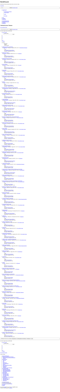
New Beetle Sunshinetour (6, 371)
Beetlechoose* (7, 172)
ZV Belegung (4, 256)
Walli (4, 228)
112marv (5, 187)
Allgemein (20, 53)
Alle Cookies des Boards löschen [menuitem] (7, 383)
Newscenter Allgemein (6, 378)
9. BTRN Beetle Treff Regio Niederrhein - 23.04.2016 (10, 297)
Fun (18, 82)
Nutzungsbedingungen (5, 21)
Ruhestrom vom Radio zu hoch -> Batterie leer (9, 186)
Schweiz (4, 364)
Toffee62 (5, 199)
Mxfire (6, 143)
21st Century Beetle (22, 146)
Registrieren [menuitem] (4, 19)
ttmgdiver (5, 59)
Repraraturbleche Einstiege (6, 93)
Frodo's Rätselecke (5, 363)
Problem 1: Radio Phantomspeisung (7, 332)
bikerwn (5, 135)
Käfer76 (5, 251)
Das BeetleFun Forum (5, 20)
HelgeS (5, 117)
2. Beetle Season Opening (6, 163)
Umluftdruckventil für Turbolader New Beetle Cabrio (10, 320)
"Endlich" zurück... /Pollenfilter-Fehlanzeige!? (9, 239)
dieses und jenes (4, 359)
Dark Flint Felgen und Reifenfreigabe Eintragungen (10, 87)
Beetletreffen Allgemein (23, 47)
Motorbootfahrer (6, 327)
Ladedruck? (4, 215)
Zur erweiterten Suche (3, 27)
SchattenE (6, 178)
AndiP (4, 94)
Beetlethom (5, 146)
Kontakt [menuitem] (3, 385)
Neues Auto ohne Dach (5, 192)
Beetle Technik (4, 372)
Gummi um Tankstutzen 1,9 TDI (7, 221)
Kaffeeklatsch (20, 251)
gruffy (4, 263)
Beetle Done (5, 210)
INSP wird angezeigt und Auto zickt (7, 122)
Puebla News (21, 304)
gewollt (5, 65)
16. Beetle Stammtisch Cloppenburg (7, 198)
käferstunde (5, 129)
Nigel (4, 333)
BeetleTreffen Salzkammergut (6, 291)
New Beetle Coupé (23, 76)
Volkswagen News (5, 379)
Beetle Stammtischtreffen (23, 199)
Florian (5, 269)
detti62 (6, 207)
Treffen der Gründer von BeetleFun (7, 46)
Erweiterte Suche (14, 7)
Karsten (6, 73)
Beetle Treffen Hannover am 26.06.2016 (8, 274)
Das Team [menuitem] (3, 384)
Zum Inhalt (2, 5)
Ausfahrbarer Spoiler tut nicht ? (7, 140)
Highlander (5, 47)
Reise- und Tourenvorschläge (20, 280)
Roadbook (5, 76)
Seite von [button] (4, 32)
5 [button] (2, 38)
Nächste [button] (3, 41)
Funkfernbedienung (5, 99)
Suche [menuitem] (5, 14)
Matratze (3, 81)
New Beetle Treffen (5, 368)
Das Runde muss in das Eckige (7, 367)
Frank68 (5, 164)
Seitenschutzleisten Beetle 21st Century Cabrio (9, 151)
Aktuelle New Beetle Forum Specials (7, 356)
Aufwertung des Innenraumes (6, 233)
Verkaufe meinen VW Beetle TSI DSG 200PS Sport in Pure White (12, 169)
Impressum (4, 23)
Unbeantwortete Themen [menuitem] (8, 11)
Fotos (3, 361)
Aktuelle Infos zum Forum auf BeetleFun (9, 357)
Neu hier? (19, 65)
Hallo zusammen (4, 64)
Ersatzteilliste (4, 70)
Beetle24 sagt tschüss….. (6, 52)
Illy (4, 257)
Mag (4, 298)
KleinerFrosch (6, 158)
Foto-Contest (5, 362)
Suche (11, 7)
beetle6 (5, 292)
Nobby (5, 321)
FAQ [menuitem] (3, 17)
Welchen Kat (4, 227)
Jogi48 (5, 181)
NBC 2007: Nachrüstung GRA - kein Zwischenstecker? (10, 116)
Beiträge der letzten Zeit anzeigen (9, 338)
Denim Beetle (4, 303)
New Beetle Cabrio (23, 59)
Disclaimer (4, 22)
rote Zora (5, 304)
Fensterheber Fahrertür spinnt (6, 204)
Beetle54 (5, 152)
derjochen (5, 123)
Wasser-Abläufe (4, 128)
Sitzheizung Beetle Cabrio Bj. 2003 (7, 105)
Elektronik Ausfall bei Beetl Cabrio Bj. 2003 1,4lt (9, 326)
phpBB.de (10, 387)
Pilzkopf (5, 193)
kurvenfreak (7, 108)
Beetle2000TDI (6, 100)
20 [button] (2, 40)
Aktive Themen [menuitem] (6, 12)
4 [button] (2, 37)
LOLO (5, 82)
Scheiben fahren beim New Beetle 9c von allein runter (10, 285)
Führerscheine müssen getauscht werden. (8, 268)
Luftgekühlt (4, 376)
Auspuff (3, 262)
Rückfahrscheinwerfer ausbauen (7, 58)
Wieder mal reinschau (5, 250)
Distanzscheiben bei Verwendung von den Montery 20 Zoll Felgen (12, 180)
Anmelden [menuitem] (3, 18)
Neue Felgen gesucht (5, 157)
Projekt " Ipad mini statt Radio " (7, 134)
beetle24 (5, 53)
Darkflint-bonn (6, 88)
